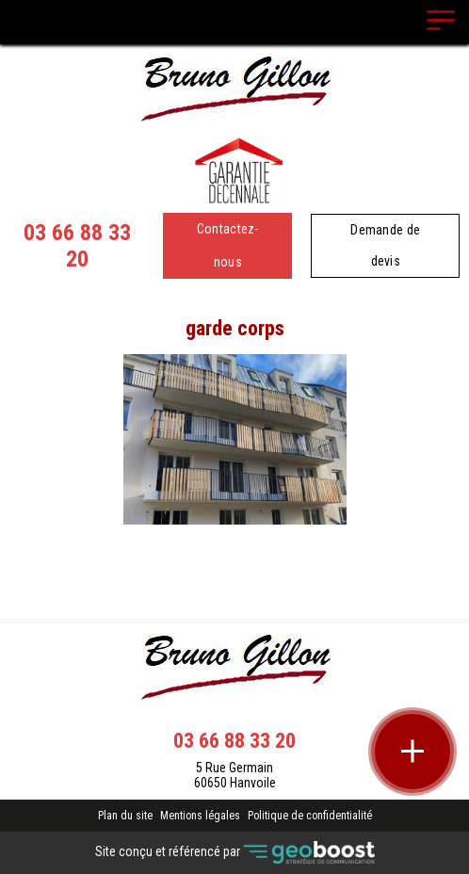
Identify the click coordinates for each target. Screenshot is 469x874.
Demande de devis (385, 245)
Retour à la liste (235, 573)
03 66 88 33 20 (77, 245)
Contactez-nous (228, 245)
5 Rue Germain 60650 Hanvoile (235, 775)
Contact (235, 540)
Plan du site (125, 815)
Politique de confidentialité (310, 815)
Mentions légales (200, 815)
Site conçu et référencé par (235, 853)
